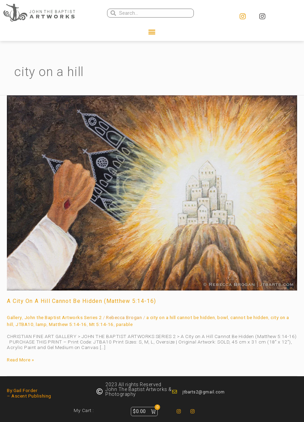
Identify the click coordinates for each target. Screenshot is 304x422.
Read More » (20, 360)
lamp (41, 324)
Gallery (14, 317)
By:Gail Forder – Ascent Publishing (29, 393)
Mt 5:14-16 (101, 324)
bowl (222, 317)
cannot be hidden (249, 317)
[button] (152, 32)
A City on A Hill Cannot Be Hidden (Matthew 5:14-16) (81, 301)
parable (124, 324)
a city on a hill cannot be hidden (180, 317)
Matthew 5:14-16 (68, 324)
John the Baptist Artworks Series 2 (63, 317)
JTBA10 (24, 324)
